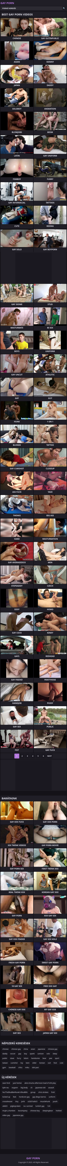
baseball (12, 1067)
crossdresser (7, 1101)
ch (31, 1087)
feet (14, 1097)
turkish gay (40, 1106)
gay (19, 1053)
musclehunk (45, 1101)
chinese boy (35, 1110)
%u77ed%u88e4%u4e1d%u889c (15, 1092)
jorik (23, 1101)
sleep (55, 1053)
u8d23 (4, 1106)
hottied (59, 1110)
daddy (4, 1053)
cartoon (40, 1053)
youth (55, 1101)
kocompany (22, 1110)
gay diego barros (39, 1097)
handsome (35, 1058)
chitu (20, 1067)
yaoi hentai (17, 1083)
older (34, 1063)
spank (32, 1053)
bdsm (26, 1058)
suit (49, 1063)
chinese (5, 1049)
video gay (6, 1115)
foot (55, 1063)
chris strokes (43, 1092)
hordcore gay (24, 1097)
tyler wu (5, 1087)
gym (4, 1067)
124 (48, 1106)
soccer (12, 1053)
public (4, 1058)
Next (49, 756)
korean (42, 1063)
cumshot (14, 1063)
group (33, 1092)
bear (44, 1058)
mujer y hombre (8, 1110)
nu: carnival (28, 1106)
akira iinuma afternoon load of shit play (40, 1083)
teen (28, 1063)
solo (48, 1053)
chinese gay (16, 1049)
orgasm (15, 1087)
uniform (52, 1097)
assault (51, 1087)
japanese (41, 1049)
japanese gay (18, 1115)
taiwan (5, 1063)
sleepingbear (48, 1110)
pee (50, 1058)
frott (53, 1092)
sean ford (6, 1083)
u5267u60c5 (32, 1101)
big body (24, 1087)
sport (57, 1058)
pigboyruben (15, 1106)
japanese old (40, 1087)
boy (25, 1053)
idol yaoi (35, 1067)
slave (12, 1058)
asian (33, 1049)
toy (21, 1063)
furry (19, 1058)
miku (27, 1067)
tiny (16, 1101)
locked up (6, 1097)
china (26, 1049)
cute (61, 1063)
